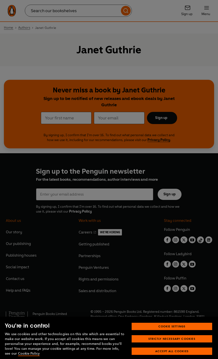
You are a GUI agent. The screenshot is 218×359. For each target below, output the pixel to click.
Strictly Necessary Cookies (171, 343)
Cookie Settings (172, 330)
